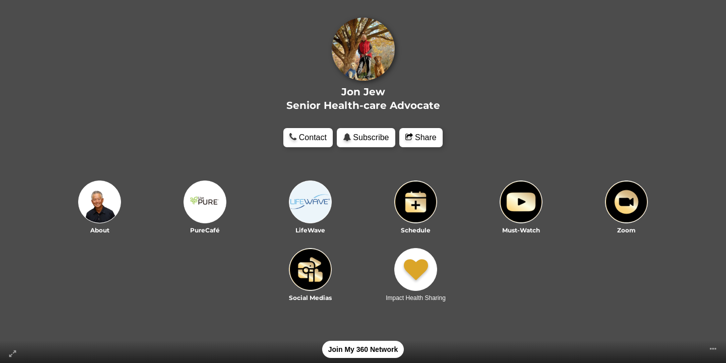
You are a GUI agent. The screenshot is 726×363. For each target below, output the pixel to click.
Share (421, 137)
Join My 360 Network (363, 349)
